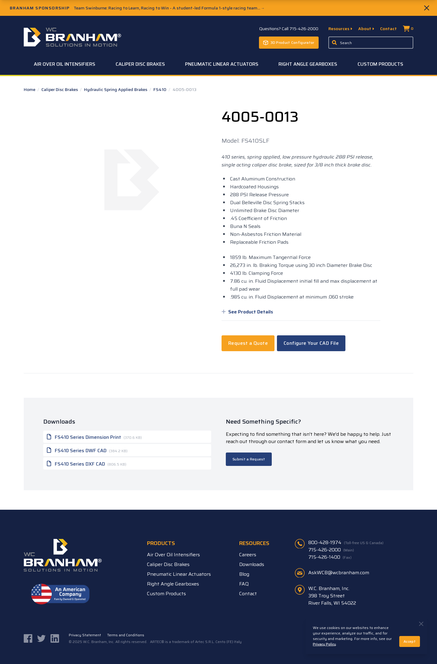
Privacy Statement (85, 635)
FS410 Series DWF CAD (87, 450)
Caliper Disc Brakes (140, 64)
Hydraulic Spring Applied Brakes (116, 89)
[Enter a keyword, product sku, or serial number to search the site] (371, 43)
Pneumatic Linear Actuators (221, 64)
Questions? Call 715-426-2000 (288, 29)
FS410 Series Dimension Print (94, 436)
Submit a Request (248, 459)
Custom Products (380, 64)
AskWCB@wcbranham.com (338, 572)
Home (30, 89)
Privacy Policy (324, 644)
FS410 (160, 89)
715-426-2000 (331, 550)
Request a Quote (248, 343)
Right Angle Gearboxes (307, 64)
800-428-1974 (345, 542)
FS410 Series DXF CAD (86, 463)
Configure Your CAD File (311, 343)
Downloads (251, 564)
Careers (247, 554)
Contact (388, 28)
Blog (244, 574)
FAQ (244, 584)
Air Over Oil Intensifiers (64, 64)
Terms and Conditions (125, 635)
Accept (410, 641)
